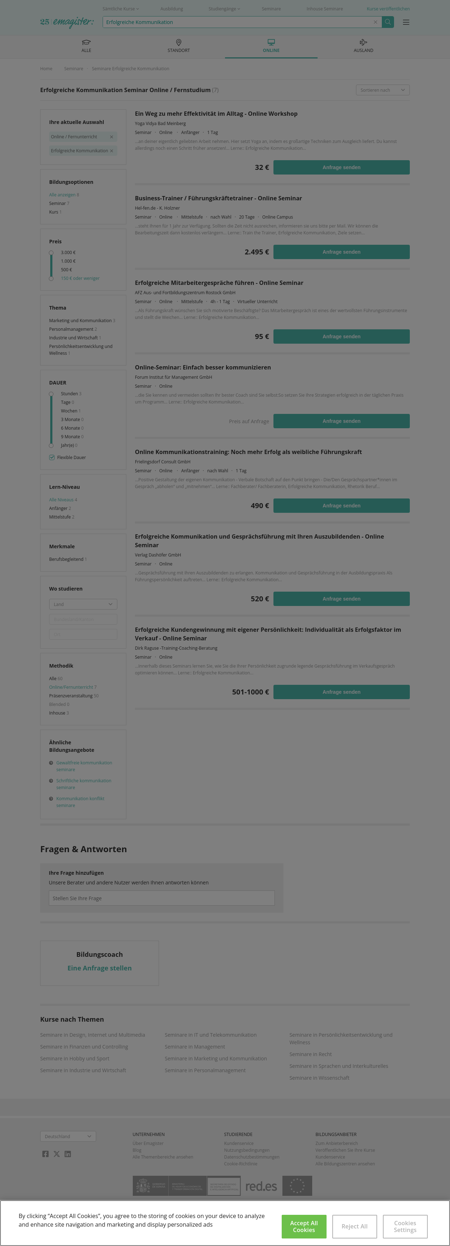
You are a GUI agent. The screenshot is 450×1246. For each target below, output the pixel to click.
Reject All (355, 1226)
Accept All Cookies (304, 1226)
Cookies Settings (405, 1226)
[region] (225, 1223)
